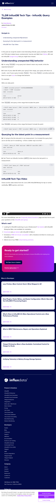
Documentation (8, 435)
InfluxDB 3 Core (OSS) (10, 443)
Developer (4, 27)
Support (6, 430)
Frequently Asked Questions (29, 214)
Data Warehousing (9, 415)
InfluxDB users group (21, 216)
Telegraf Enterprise (9, 396)
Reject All (46, 497)
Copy (51, 87)
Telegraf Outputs (8, 454)
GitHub (45, 54)
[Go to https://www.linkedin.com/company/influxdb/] (11, 489)
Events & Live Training (10, 437)
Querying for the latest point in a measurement (17, 41)
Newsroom (7, 470)
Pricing (6, 404)
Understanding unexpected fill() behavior (15, 38)
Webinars (6, 433)
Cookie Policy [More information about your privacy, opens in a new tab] (20, 495)
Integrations (7, 398)
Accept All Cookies (46, 493)
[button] (52, 3)
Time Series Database (10, 411)
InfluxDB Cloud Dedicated (11, 394)
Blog (5, 426)
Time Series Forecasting (10, 413)
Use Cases (7, 406)
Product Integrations (9, 450)
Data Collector (8, 402)
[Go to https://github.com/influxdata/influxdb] (14, 489)
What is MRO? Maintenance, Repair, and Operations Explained (25, 325)
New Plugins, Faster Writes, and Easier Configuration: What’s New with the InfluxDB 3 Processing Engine (28, 296)
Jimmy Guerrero (7, 23)
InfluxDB (6, 387)
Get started (40, 223)
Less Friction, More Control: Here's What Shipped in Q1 (22, 280)
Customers (7, 428)
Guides (6, 424)
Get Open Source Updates (13, 259)
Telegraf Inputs (8, 452)
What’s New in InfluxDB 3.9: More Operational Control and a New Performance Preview (26, 311)
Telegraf (6, 445)
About (6, 463)
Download (7, 228)
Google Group (13, 57)
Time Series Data (8, 409)
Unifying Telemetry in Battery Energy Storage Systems (22, 355)
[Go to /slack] (18, 489)
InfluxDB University (9, 439)
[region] (28, 496)
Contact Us (7, 472)
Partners (6, 467)
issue (13, 75)
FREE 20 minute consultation (20, 231)
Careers (6, 465)
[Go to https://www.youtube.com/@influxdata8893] (5, 489)
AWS (5, 448)
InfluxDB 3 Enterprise (9, 389)
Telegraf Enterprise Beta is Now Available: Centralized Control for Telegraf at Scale (26, 341)
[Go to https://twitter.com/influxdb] (8, 489)
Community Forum (9, 441)
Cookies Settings (46, 500)
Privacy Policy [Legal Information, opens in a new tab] (28, 495)
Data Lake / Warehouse (10, 400)
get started (16, 228)
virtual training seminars (26, 236)
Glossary (6, 456)
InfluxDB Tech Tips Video (10, 44)
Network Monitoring (9, 417)
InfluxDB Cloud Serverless (11, 391)
